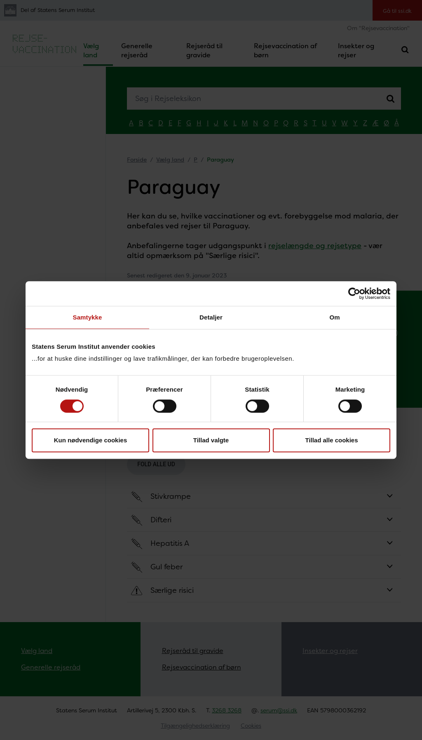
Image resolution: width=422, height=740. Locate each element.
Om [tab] (334, 317)
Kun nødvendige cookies (90, 440)
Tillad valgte (211, 440)
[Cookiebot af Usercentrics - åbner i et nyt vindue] (354, 293)
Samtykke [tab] (87, 317)
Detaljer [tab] (211, 317)
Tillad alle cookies (331, 440)
